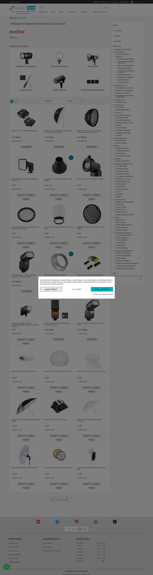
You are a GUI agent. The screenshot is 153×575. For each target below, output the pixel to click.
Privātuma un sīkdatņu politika (103, 294)
